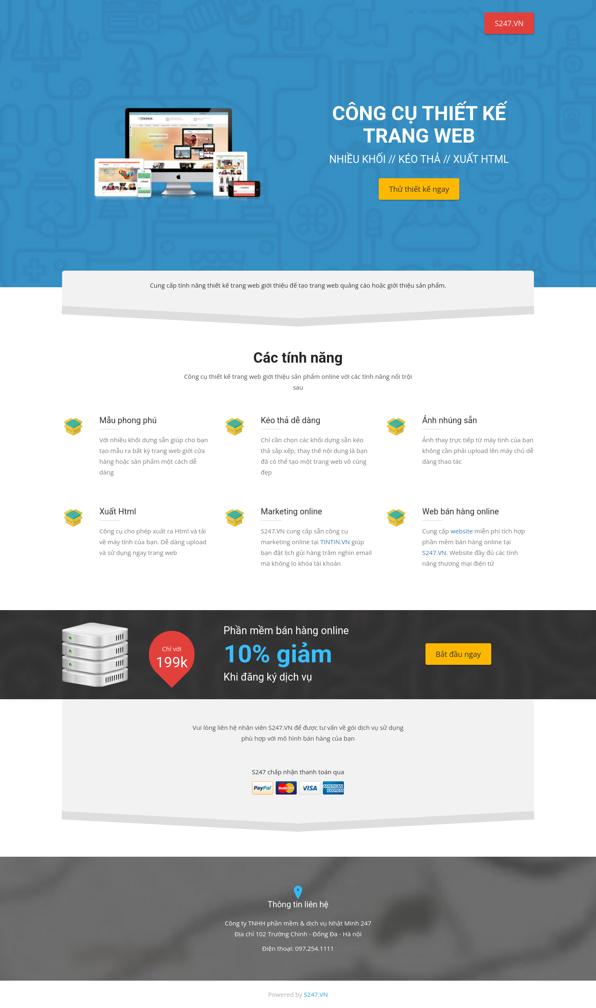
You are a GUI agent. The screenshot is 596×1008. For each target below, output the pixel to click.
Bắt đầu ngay (458, 654)
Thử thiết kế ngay (419, 189)
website (461, 531)
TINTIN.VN (335, 542)
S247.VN (509, 23)
